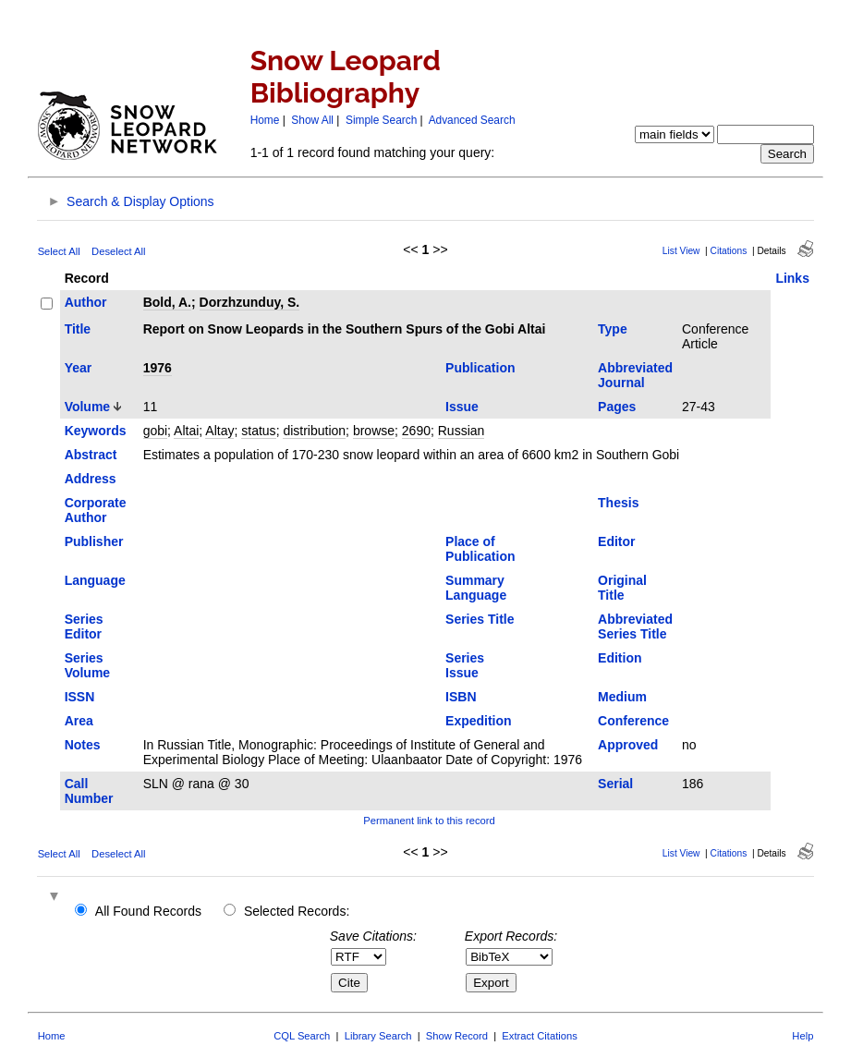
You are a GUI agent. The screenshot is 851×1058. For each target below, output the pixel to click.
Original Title (622, 587)
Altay (219, 430)
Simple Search (381, 120)
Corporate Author (96, 510)
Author (86, 302)
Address (90, 478)
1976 (157, 367)
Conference (633, 720)
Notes (83, 744)
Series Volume (88, 665)
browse (374, 430)
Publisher (94, 541)
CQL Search (302, 1035)
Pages (617, 406)
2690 (416, 430)
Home (265, 120)
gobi (155, 430)
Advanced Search (472, 120)
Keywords (96, 430)
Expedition (478, 720)
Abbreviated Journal (635, 375)
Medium (622, 696)
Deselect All (118, 251)
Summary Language (475, 587)
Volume (88, 406)
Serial (615, 783)
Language (95, 580)
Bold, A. (167, 302)
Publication (480, 367)
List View (681, 251)
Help (802, 1035)
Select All (59, 251)
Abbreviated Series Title (635, 626)
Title (78, 329)
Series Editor (84, 626)
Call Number (89, 791)
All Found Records (148, 911)
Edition (619, 658)
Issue (462, 406)
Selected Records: (296, 911)
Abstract (91, 454)
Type (612, 329)
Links (792, 278)
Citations (729, 251)
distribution (314, 430)
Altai (186, 430)
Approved (628, 744)
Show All (312, 120)
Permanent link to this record (428, 820)
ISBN (460, 696)
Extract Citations (539, 1035)
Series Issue (464, 665)
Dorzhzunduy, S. (250, 302)
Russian (461, 430)
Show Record (457, 1035)
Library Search (378, 1035)
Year (78, 367)
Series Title (479, 619)
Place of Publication (480, 549)
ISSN (80, 696)
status (258, 430)
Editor (616, 541)
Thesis (618, 502)
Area (79, 720)
